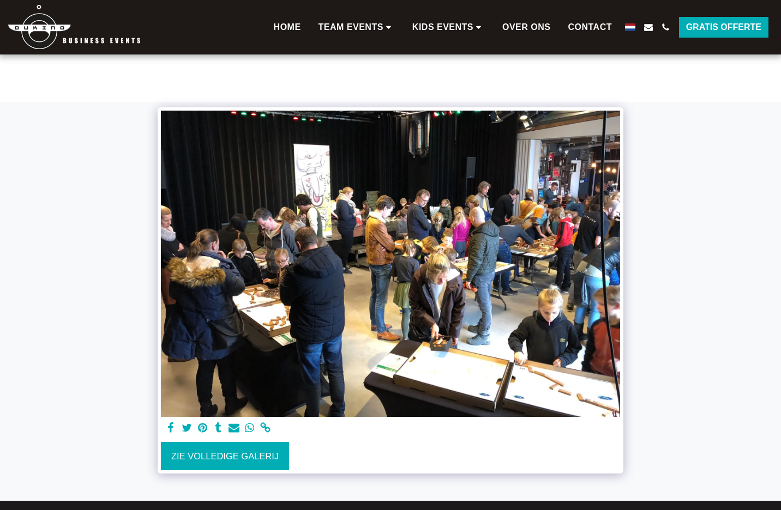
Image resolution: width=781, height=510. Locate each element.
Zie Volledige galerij (225, 456)
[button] (356, 27)
